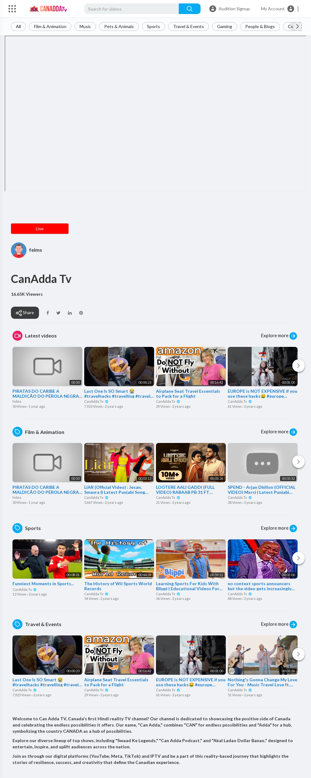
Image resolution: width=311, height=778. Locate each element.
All (18, 26)
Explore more (279, 336)
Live (40, 228)
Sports (153, 26)
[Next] (298, 365)
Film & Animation (50, 26)
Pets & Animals (119, 26)
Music (85, 26)
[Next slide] (297, 26)
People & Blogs (260, 26)
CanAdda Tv (96, 401)
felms (35, 250)
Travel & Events (188, 26)
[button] (280, 9)
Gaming (224, 26)
